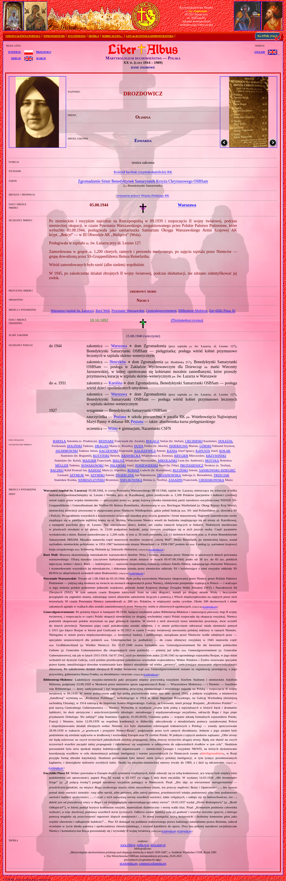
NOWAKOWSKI (92, 465)
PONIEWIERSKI (146, 465)
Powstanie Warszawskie (128, 311)
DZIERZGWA (178, 446)
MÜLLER (61, 465)
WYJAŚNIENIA (77, 36)
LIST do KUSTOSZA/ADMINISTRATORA (149, 36)
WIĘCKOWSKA (131, 480)
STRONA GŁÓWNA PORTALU (23, 36)
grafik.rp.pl (143, 844)
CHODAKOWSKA (211, 480)
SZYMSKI (98, 475)
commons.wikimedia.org (152, 863)
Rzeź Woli (103, 311)
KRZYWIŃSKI (216, 455)
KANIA (172, 450)
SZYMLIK (77, 475)
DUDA (138, 446)
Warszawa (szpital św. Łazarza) (72, 311)
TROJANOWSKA (169, 475)
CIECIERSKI (194, 441)
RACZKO (56, 470)
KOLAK (225, 450)
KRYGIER (181, 455)
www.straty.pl (158, 844)
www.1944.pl (127, 844)
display (16, 58)
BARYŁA (59, 441)
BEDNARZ (106, 441)
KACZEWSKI (108, 450)
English (260, 51)
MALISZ (119, 460)
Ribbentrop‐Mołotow (193, 311)
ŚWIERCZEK (125, 475)
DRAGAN (102, 446)
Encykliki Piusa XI (222, 311)
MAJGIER (89, 460)
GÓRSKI (205, 446)
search (40, 58)
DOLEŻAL (225, 441)
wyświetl (14, 51)
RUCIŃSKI (180, 470)
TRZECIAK (221, 475)
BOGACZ (152, 441)
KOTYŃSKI (101, 455)
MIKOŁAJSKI (167, 460)
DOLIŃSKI (74, 446)
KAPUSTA (203, 450)
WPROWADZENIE (54, 36)
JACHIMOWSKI (66, 450)
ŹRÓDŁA (93, 36)
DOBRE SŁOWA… (112, 36)
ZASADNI (175, 480)
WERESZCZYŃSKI (91, 480)
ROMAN (134, 470)
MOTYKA (212, 460)
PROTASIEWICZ (191, 465)
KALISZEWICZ (145, 450)
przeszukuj (43, 51)
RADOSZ (94, 470)
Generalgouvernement (161, 311)
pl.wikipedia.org (155, 549)
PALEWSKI (118, 465)
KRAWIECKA (130, 455)
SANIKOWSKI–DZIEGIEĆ (217, 470)
